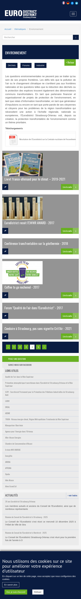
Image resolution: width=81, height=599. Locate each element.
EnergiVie (8, 455)
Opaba (7, 474)
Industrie (40, 65)
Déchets (12, 65)
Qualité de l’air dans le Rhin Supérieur (19, 376)
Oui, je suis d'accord (15, 593)
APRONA (8, 468)
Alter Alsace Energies (13, 437)
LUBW (7, 400)
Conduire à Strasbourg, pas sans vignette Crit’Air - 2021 (38, 328)
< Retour (70, 62)
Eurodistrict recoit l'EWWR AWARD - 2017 (29, 222)
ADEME (7, 413)
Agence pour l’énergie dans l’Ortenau (19, 431)
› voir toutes (72, 495)
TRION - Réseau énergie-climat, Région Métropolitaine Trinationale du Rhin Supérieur (37, 419)
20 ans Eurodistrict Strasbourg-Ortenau (20, 501)
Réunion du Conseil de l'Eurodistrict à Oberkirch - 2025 (26, 532)
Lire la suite (67, 187)
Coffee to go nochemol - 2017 (21, 287)
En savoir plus (10, 585)
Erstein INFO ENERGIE (12, 449)
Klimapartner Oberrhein (14, 425)
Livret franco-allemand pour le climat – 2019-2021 (34, 179)
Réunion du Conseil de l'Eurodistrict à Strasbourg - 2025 (26, 517)
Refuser (38, 593)
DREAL (7, 407)
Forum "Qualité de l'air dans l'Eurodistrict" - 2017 (33, 307)
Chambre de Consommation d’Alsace (18, 443)
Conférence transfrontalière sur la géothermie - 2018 (36, 243)
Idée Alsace (9, 480)
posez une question (17, 358)
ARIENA (7, 461)
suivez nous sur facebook (20, 364)
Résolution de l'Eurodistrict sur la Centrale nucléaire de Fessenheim (47, 139)
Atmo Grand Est (11, 486)
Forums (25, 65)
